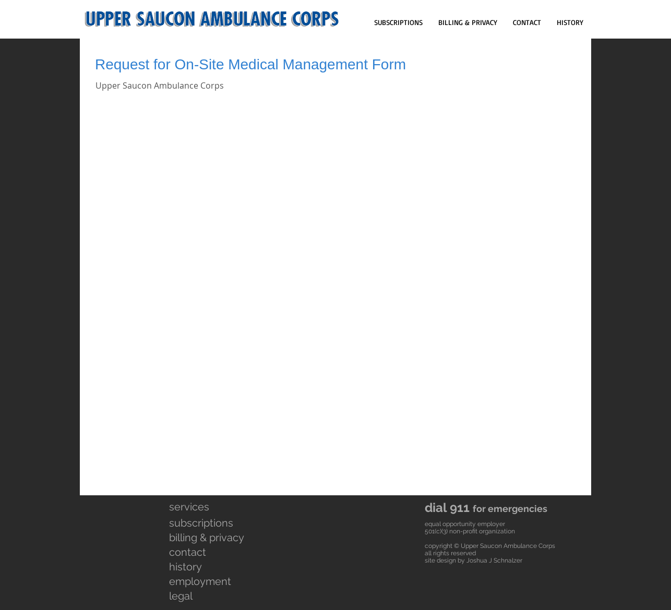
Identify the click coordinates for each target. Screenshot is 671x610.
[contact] (205, 552)
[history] (206, 566)
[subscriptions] (207, 523)
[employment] (206, 581)
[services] (205, 506)
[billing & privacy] (235, 537)
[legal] (205, 596)
